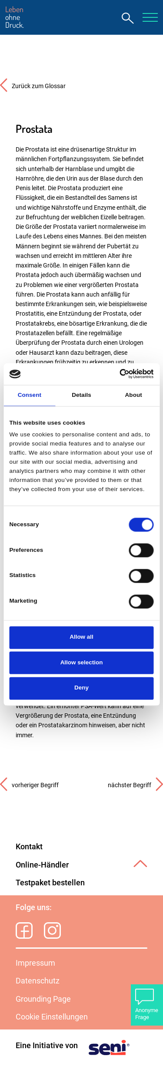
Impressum (35, 963)
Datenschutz (38, 981)
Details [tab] (81, 395)
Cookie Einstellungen (52, 1017)
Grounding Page (43, 999)
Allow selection (81, 662)
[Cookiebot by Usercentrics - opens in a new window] (116, 374)
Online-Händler (42, 865)
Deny (81, 688)
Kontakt (29, 846)
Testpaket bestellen (50, 882)
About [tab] (133, 395)
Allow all (81, 637)
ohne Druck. (14, 17)
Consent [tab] (29, 395)
